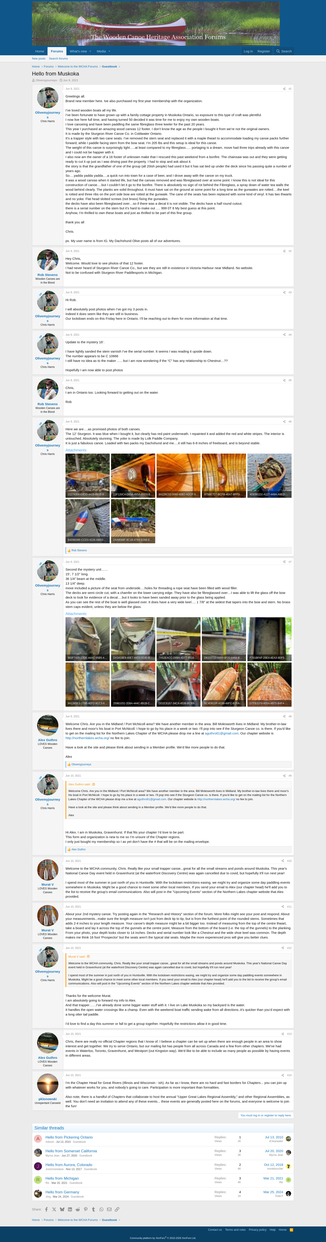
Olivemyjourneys (46, 80)
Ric (47, 1182)
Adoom (50, 1141)
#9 (290, 775)
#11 (289, 906)
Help (273, 1229)
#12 (289, 948)
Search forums (58, 58)
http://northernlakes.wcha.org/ (87, 738)
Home (39, 51)
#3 (290, 292)
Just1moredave (55, 1169)
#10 (289, 861)
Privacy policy (257, 1229)
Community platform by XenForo (163, 1238)
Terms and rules (235, 1229)
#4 (290, 334)
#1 (290, 88)
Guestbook (79, 1141)
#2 (290, 251)
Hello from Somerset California (71, 1151)
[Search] (284, 51)
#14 (289, 1075)
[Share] (284, 88)
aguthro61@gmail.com (222, 733)
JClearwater (276, 1141)
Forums (57, 51)
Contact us (215, 1229)
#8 (290, 716)
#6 (290, 421)
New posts (39, 58)
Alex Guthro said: (79, 784)
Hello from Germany (62, 1192)
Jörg (48, 1196)
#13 (289, 1034)
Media (101, 51)
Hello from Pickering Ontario (69, 1137)
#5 (290, 380)
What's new (78, 51)
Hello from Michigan (62, 1178)
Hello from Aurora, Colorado (69, 1165)
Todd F (279, 1196)
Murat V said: (76, 956)
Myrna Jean (53, 1155)
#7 (290, 561)
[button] (90, 51)
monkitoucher (275, 1168)
